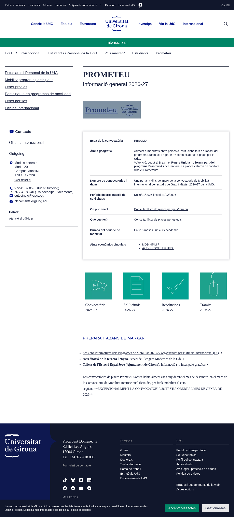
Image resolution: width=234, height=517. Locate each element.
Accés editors (185, 489)
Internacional (193, 24)
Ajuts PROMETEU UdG (158, 248)
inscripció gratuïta (194, 364)
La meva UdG (127, 5)
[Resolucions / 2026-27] (175, 292)
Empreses (60, 5)
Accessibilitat (184, 464)
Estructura (88, 24)
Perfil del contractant (189, 459)
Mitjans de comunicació (83, 5)
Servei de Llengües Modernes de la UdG (157, 359)
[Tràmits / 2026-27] (213, 292)
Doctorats (126, 459)
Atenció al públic (21, 218)
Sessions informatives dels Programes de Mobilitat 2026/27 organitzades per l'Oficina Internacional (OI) (152, 353)
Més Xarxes (70, 497)
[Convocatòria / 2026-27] (98, 292)
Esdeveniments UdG (133, 478)
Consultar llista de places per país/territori (161, 209)
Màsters (125, 455)
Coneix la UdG (42, 24)
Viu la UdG (167, 24)
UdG (8, 53)
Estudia (66, 24)
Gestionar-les (215, 508)
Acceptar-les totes (182, 508)
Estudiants (34, 5)
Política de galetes (188, 473)
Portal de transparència (191, 450)
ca (223, 5)
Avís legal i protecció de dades (196, 469)
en (228, 5)
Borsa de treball (130, 469)
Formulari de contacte (77, 465)
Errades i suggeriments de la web (198, 484)
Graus (124, 450)
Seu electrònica (186, 455)
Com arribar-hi (22, 180)
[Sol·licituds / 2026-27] (136, 292)
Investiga (145, 24)
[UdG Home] (116, 24)
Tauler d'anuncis (130, 464)
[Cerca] (226, 24)
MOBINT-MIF (151, 244)
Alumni (47, 5)
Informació (170, 364)
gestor (18, 509)
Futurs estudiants (15, 5)
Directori (110, 5)
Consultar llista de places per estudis (158, 219)
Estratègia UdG (130, 473)
